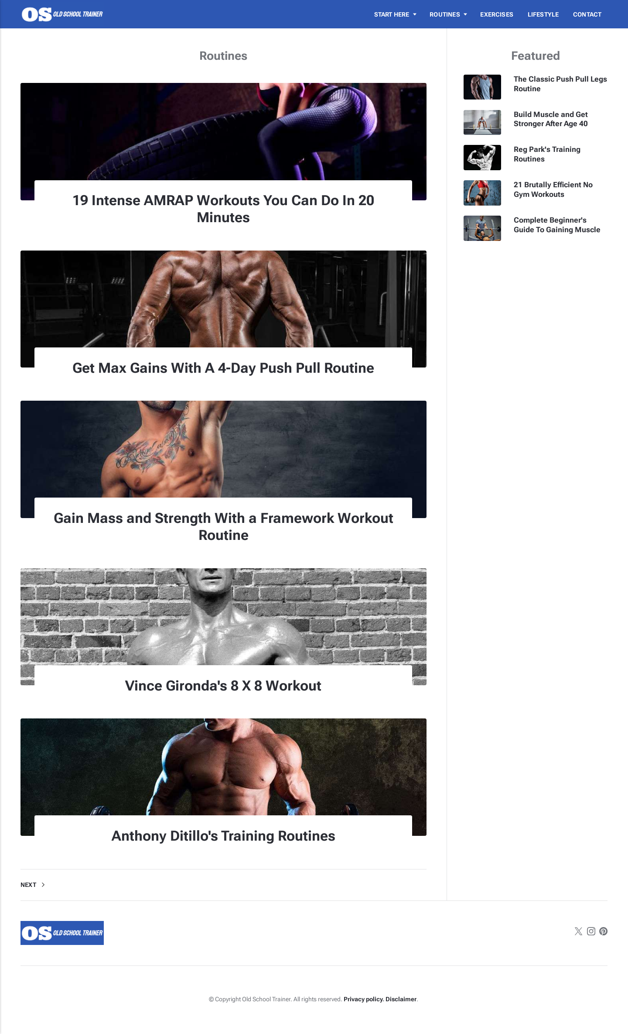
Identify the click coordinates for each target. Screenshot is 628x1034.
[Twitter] (578, 933)
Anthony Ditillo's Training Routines (223, 836)
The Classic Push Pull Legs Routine (560, 84)
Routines (445, 14)
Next (34, 884)
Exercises (496, 14)
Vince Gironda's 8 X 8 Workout (223, 685)
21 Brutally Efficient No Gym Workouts (553, 189)
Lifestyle (543, 14)
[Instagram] (591, 933)
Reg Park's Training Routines (547, 154)
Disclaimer (401, 999)
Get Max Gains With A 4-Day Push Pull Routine (223, 368)
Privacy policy (363, 999)
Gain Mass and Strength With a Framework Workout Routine (223, 526)
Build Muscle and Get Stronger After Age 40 (551, 119)
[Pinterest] (603, 933)
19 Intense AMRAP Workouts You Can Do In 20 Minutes (223, 209)
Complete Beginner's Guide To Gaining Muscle (557, 225)
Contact (587, 14)
